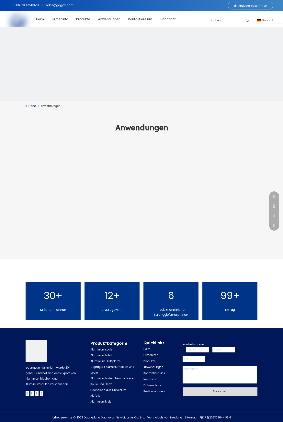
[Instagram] (41, 393)
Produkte (149, 361)
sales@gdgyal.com (60, 5)
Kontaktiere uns (154, 373)
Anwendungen (153, 367)
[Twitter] (32, 393)
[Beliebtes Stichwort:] (247, 20)
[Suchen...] (227, 20)
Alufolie (95, 396)
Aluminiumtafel (101, 355)
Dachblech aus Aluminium (108, 390)
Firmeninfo (150, 355)
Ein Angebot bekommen (250, 6)
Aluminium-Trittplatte (105, 361)
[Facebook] (27, 393)
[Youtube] (37, 393)
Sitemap (191, 417)
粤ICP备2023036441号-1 (215, 417)
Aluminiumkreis (100, 402)
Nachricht (150, 379)
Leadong (176, 417)
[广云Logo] (36, 351)
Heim (147, 349)
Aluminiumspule (101, 349)
